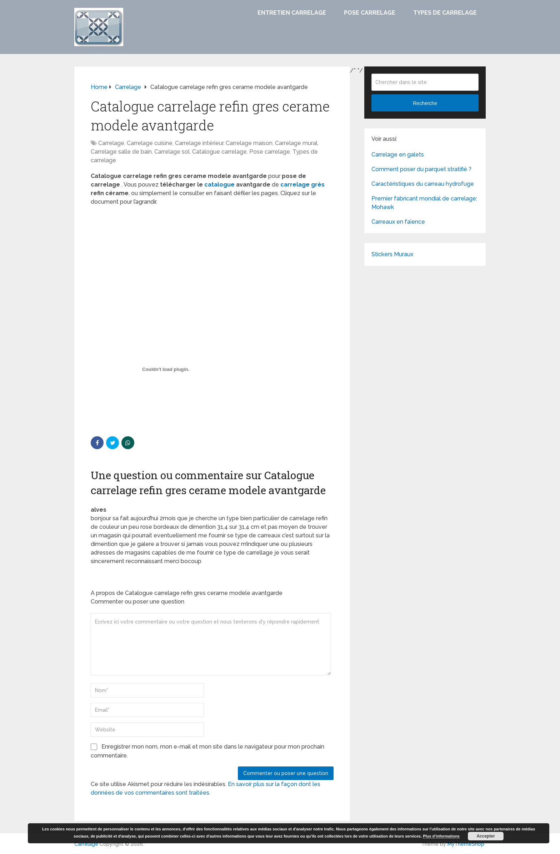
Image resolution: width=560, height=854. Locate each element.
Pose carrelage (369, 12)
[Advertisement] (212, 263)
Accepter (485, 836)
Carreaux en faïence (398, 221)
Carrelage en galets (397, 154)
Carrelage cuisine (149, 143)
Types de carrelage (445, 12)
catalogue (219, 184)
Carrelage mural (296, 143)
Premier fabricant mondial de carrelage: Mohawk (424, 202)
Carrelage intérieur (199, 143)
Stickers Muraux (392, 254)
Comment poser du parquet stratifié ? (421, 169)
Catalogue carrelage (219, 151)
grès (318, 184)
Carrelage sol (172, 151)
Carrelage (111, 143)
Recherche (425, 103)
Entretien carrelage (292, 12)
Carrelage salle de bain (121, 151)
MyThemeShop (466, 844)
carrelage (295, 184)
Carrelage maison (249, 143)
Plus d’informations (441, 836)
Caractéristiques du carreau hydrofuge (422, 183)
